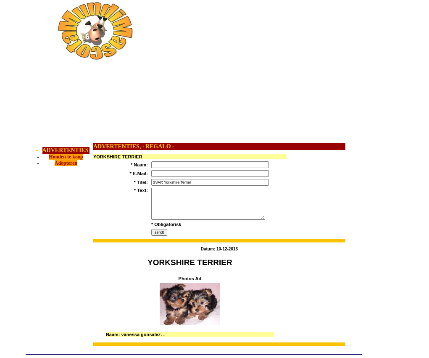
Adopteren (66, 163)
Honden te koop (66, 157)
